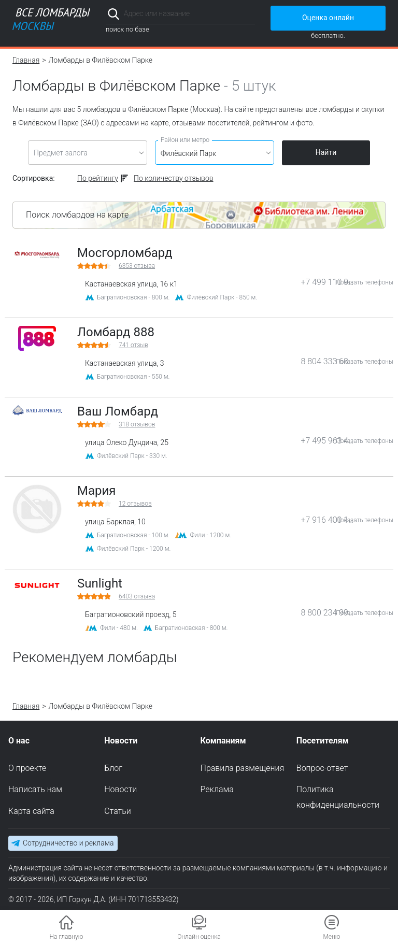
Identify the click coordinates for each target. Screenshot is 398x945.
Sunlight (99, 583)
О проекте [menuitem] (27, 767)
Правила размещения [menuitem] (243, 767)
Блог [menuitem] (113, 767)
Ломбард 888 (115, 332)
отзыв (133, 345)
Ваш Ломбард (117, 411)
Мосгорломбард (125, 253)
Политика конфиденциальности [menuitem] (337, 797)
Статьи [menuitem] (117, 811)
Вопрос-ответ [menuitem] (322, 767)
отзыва (137, 265)
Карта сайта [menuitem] (31, 811)
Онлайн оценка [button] (199, 936)
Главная (25, 60)
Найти (326, 152)
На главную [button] (66, 936)
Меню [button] (331, 936)
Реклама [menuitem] (217, 789)
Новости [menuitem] (120, 789)
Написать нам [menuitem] (35, 789)
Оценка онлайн (328, 17)
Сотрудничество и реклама (68, 843)
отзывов (137, 424)
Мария (96, 490)
